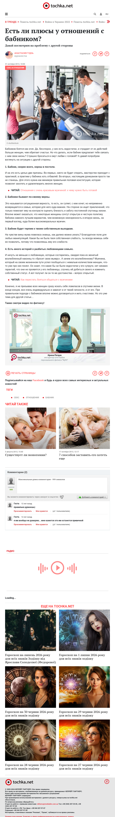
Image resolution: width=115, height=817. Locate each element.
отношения (32, 397)
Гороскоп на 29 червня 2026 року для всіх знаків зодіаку (83, 713)
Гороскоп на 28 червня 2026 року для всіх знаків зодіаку (29, 767)
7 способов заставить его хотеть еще (83, 456)
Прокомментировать (23, 511)
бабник (50, 397)
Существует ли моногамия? (26, 455)
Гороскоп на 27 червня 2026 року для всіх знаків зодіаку (83, 767)
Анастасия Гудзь (24, 53)
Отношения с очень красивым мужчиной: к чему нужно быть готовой (59, 190)
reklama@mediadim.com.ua (47, 804)
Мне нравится (42, 511)
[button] (101, 14)
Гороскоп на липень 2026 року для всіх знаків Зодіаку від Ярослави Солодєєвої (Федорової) (30, 658)
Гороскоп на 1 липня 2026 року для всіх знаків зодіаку (82, 657)
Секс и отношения (15, 68)
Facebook (38, 380)
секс (16, 397)
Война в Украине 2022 (57, 22)
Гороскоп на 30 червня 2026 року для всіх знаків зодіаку (29, 713)
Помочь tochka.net (30, 22)
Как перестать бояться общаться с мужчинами (46, 279)
